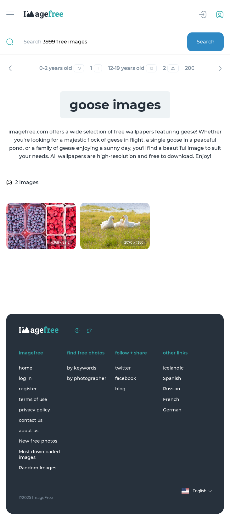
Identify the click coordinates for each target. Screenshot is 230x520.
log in (25, 378)
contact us (30, 420)
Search (206, 42)
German (172, 410)
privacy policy (34, 410)
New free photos (38, 441)
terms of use (33, 399)
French (171, 399)
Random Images (37, 468)
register (28, 389)
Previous (10, 68)
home (25, 368)
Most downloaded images (39, 454)
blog (120, 389)
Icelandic (173, 368)
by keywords (81, 368)
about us (28, 430)
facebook (125, 378)
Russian (171, 389)
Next (220, 68)
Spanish (172, 378)
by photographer (86, 378)
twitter (123, 368)
